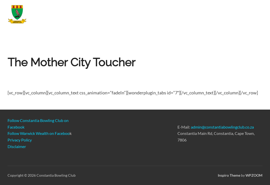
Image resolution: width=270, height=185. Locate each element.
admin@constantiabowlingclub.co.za (222, 127)
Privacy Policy (20, 139)
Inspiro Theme (229, 175)
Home (94, 15)
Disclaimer (17, 146)
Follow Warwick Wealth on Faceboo (39, 133)
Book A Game (176, 15)
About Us (230, 16)
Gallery (203, 15)
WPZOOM (254, 175)
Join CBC (116, 15)
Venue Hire (144, 15)
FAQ (254, 15)
